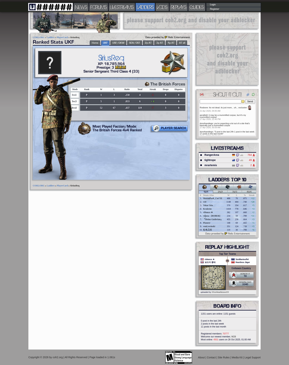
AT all (182, 43)
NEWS (81, 7)
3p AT (159, 43)
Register (214, 9)
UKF (105, 43)
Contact (211, 357)
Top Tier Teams (227, 254)
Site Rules (224, 357)
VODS (162, 7)
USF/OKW (118, 43)
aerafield (204, 115)
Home (95, 43)
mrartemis (210, 165)
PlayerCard (62, 37)
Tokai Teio (208, 205)
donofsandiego (206, 123)
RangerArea (211, 154)
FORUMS (98, 7)
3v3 (234, 192)
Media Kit (237, 357)
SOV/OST (134, 43)
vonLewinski (209, 226)
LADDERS (145, 7)
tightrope (210, 160)
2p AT (148, 43)
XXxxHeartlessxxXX (220, 292)
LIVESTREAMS (122, 7)
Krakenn (207, 209)
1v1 (205, 192)
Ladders (51, 37)
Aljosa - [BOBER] (211, 216)
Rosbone (204, 107)
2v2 (220, 192)
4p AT (171, 43)
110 (204, 202)
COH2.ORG (39, 37)
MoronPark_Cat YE (212, 198)
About (201, 357)
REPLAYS (178, 7)
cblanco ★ (208, 212)
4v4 (249, 192)
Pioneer (206, 223)
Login (213, 4)
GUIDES (197, 7)
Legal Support (253, 357)
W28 (233, 336)
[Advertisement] (191, 20)
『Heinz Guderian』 (213, 219)
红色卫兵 (207, 230)
